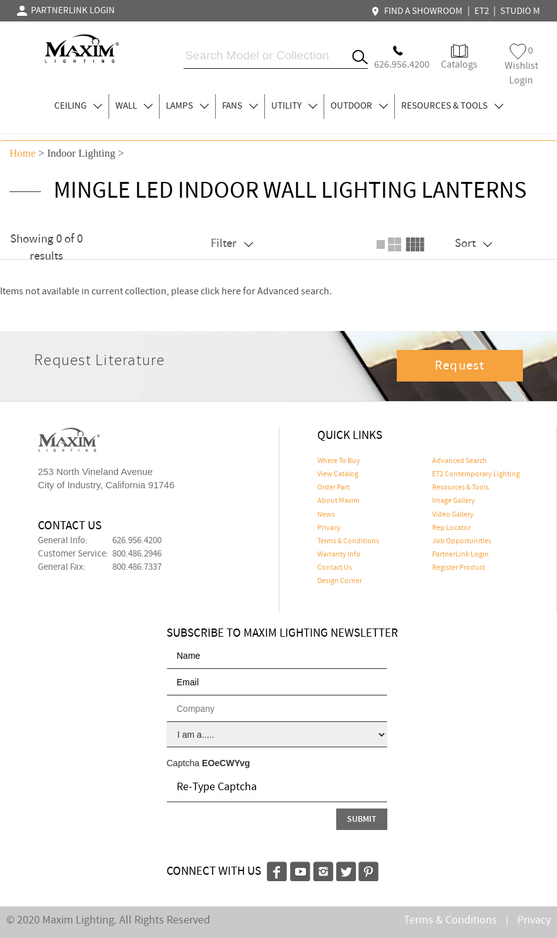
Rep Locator (451, 528)
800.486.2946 (136, 554)
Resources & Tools (460, 488)
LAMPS (187, 106)
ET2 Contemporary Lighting (476, 474)
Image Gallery (453, 501)
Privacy (329, 528)
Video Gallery (453, 515)
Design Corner (339, 581)
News (326, 515)
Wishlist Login (521, 65)
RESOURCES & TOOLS (452, 106)
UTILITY (294, 106)
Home (22, 153)
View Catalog (337, 474)
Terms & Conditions (348, 541)
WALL (134, 106)
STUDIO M (520, 11)
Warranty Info (339, 555)
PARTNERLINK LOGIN (66, 10)
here (231, 291)
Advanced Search (459, 461)
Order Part (333, 488)
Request (460, 366)
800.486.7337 (136, 567)
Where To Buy (338, 461)
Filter (232, 243)
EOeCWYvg (226, 763)
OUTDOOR (359, 106)
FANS (240, 106)
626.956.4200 (136, 540)
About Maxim (338, 501)
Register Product (458, 568)
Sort (473, 243)
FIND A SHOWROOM (418, 11)
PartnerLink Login (460, 555)
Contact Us (334, 568)
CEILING (78, 106)
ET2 (481, 11)
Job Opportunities (461, 541)
